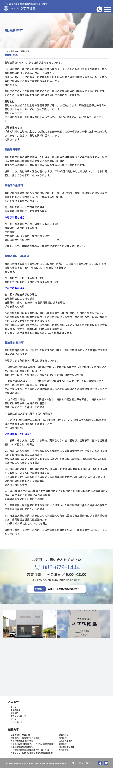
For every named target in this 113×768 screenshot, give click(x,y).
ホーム (13, 707)
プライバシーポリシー (83, 763)
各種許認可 (63, 750)
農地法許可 (63, 744)
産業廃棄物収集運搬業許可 (22, 747)
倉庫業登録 (63, 735)
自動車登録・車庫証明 (20, 735)
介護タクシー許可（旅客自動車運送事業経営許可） (33, 753)
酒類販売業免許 (65, 741)
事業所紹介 (15, 710)
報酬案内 (14, 713)
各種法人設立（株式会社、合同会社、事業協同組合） (33, 744)
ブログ (13, 719)
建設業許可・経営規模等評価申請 (25, 738)
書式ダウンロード (18, 716)
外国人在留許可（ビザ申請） (23, 741)
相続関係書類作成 (66, 747)
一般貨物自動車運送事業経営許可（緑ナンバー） (32, 750)
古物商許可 (63, 738)
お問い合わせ (16, 722)
